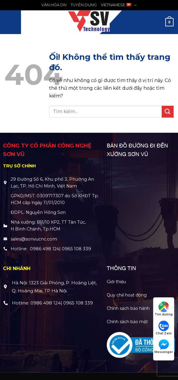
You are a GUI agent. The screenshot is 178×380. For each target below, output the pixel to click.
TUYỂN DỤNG (84, 5)
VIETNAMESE (119, 5)
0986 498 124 (44, 248)
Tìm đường (164, 309)
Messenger (163, 346)
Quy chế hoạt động (127, 295)
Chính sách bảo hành (128, 308)
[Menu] (9, 22)
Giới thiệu (116, 281)
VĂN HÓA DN (54, 5)
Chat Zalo (164, 327)
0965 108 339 (76, 248)
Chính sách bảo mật (127, 321)
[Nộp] (168, 111)
